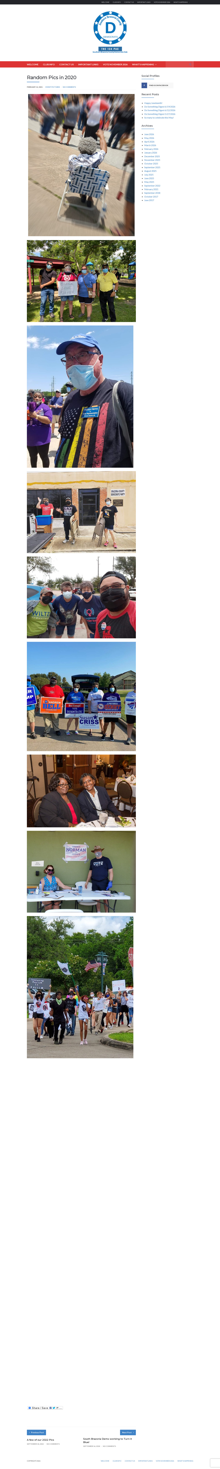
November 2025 (152, 163)
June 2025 (149, 181)
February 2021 (151, 192)
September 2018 (152, 196)
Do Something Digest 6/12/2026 (159, 113)
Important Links (143, 2)
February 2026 (151, 152)
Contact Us (129, 2)
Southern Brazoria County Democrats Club (110, 53)
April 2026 (149, 144)
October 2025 (151, 166)
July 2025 (148, 177)
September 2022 (152, 188)
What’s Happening (182, 2)
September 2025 (152, 170)
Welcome (105, 2)
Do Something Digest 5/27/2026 (159, 117)
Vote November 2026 (162, 2)
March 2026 (150, 148)
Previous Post (36, 1435)
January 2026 (150, 155)
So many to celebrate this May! (159, 120)
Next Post (128, 1435)
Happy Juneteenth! (153, 106)
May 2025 (149, 185)
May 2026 (149, 141)
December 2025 (152, 159)
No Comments (69, 90)
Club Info (117, 2)
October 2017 (151, 199)
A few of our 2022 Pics (40, 1443)
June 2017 (149, 203)
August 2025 (150, 174)
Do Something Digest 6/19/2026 (159, 109)
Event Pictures (52, 90)
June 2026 (149, 137)
